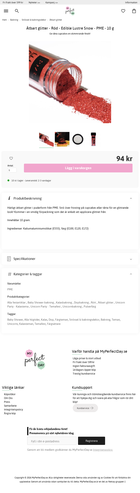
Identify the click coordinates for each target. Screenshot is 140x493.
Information (131, 2)
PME (10, 289)
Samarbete (10, 405)
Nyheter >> (34, 2)
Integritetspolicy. (103, 449)
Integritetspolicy (13, 409)
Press (7, 402)
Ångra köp (10, 413)
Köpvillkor (10, 394)
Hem (4, 19)
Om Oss (8, 398)
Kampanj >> (52, 2)
